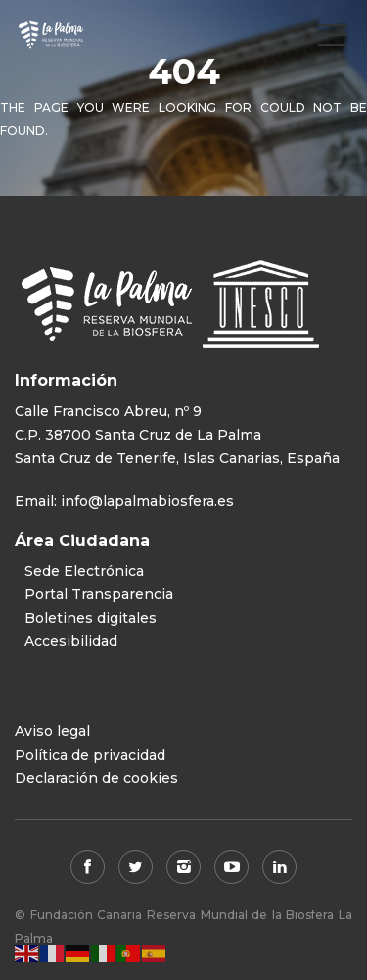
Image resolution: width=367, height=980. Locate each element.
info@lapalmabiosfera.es (147, 501)
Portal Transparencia (98, 594)
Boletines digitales (90, 618)
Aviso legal (52, 731)
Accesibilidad (70, 641)
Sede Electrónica (84, 571)
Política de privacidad (90, 755)
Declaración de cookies (96, 778)
